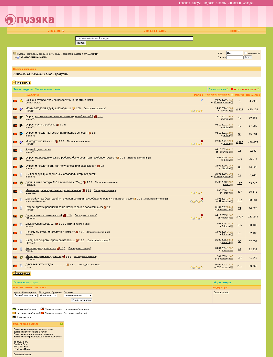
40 (239, 125)
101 (239, 233)
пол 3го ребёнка (45, 124)
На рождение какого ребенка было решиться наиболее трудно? (75, 157)
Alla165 (29, 251)
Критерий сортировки (25, 292)
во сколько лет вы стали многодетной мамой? (64, 116)
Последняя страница (94, 108)
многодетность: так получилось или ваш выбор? (65, 165)
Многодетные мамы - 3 (39, 141)
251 (239, 265)
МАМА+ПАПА (91, 54)
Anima (226, 119)
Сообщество (56, 31)
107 (239, 200)
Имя (220, 53)
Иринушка (224, 201)
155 (239, 224)
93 (239, 241)
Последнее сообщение (217, 94)
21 (239, 208)
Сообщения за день (155, 31)
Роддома (208, 2)
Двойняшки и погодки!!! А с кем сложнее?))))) (53, 182)
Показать (68, 292)
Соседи (248, 2)
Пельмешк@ (223, 209)
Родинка (225, 110)
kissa (28, 267)
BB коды (17, 341)
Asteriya (226, 226)
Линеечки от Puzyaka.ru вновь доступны (40, 73)
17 (239, 175)
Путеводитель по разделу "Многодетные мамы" (65, 99)
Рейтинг (198, 95)
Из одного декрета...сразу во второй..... (50, 240)
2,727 (239, 216)
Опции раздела (217, 89)
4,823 (239, 109)
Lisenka (226, 168)
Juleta (227, 160)
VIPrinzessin (223, 267)
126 (239, 158)
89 (239, 249)
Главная (184, 2)
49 (239, 117)
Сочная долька (33, 102)
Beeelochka (224, 258)
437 (239, 191)
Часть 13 (30, 243)
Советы (221, 2)
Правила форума (22, 354)
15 (239, 150)
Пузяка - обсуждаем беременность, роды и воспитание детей (49, 54)
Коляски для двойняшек (40, 248)
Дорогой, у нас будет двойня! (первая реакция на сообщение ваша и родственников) (79, 198)
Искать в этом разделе (243, 89)
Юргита (29, 226)
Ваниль (226, 250)
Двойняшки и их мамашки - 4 (43, 215)
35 (239, 134)
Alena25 (225, 242)
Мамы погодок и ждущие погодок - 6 (48, 108)
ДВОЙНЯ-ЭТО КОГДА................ (45, 264)
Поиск (235, 31)
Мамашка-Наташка (35, 201)
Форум (196, 2)
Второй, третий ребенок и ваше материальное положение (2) (64, 206)
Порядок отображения (50, 292)
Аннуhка (29, 160)
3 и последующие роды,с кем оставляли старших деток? (61, 173)
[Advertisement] (165, 18)
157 (239, 257)
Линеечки (234, 2)
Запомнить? (252, 53)
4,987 (239, 142)
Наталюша (224, 152)
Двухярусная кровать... (39, 223)
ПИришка (30, 185)
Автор (35, 95)
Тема (27, 95)
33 (239, 167)
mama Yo (30, 119)
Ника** (226, 184)
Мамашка (30, 193)
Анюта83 (225, 217)
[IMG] (16, 346)
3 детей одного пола (38, 149)
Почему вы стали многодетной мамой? (49, 231)
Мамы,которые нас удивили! (43, 256)
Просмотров (253, 95)
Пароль (222, 57)
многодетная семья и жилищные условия (61, 132)
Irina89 (226, 193)
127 (239, 183)
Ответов (239, 95)
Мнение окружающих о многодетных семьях (53, 190)
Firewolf (29, 111)
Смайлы (17, 344)
